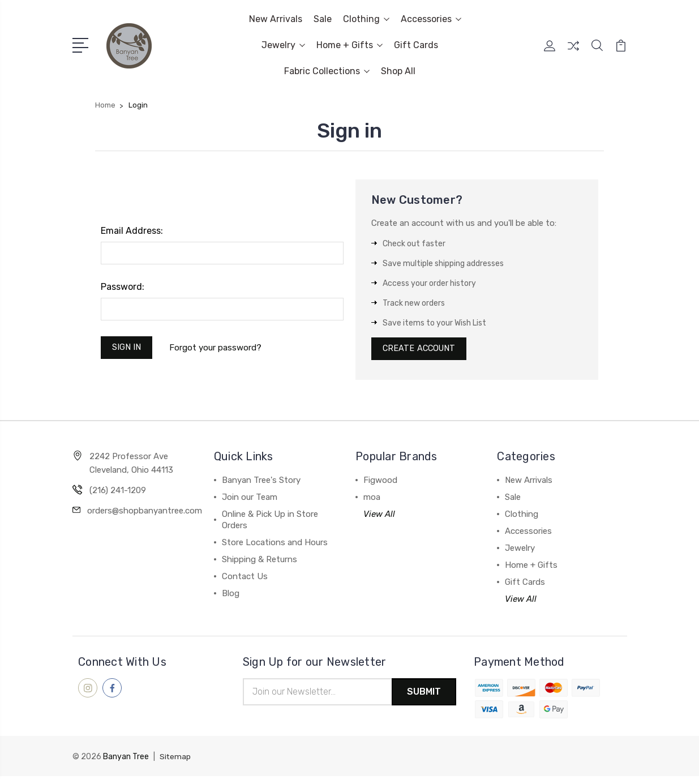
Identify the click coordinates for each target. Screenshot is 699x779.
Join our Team (249, 499)
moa (371, 499)
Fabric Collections (327, 71)
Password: (122, 286)
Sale (323, 19)
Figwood (380, 482)
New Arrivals (275, 19)
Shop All (398, 71)
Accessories (431, 19)
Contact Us (245, 578)
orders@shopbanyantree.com (144, 513)
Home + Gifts (349, 45)
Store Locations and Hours (275, 545)
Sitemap (175, 759)
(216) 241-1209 (117, 492)
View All (379, 516)
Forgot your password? (217, 348)
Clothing (366, 19)
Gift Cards (416, 45)
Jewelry (283, 45)
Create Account (420, 350)
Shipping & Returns (259, 562)
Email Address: (132, 230)
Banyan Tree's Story (261, 482)
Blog (230, 595)
